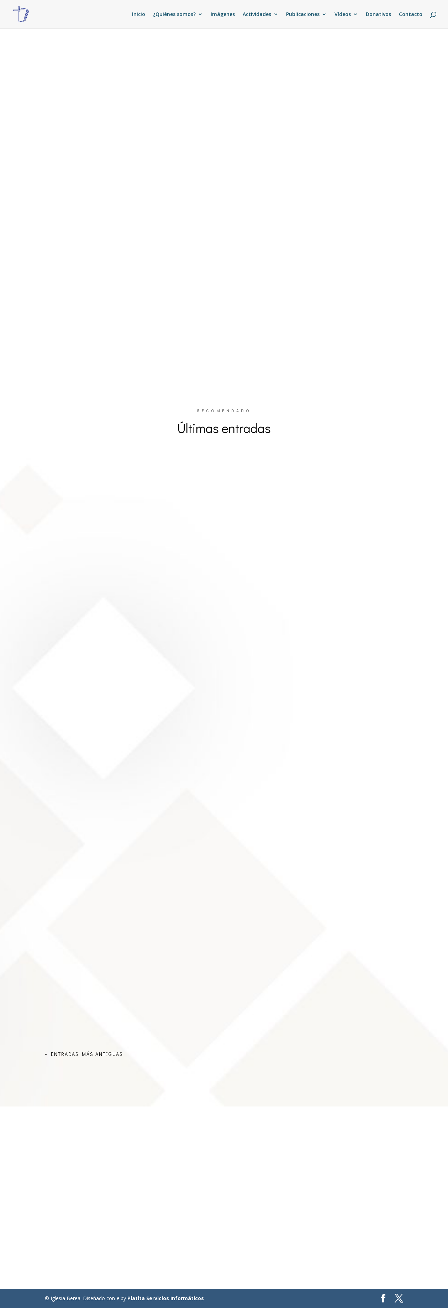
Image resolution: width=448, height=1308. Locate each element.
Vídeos (342, 14)
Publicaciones (303, 14)
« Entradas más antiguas (84, 1054)
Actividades (257, 14)
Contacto (410, 14)
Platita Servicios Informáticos (165, 1298)
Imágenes (223, 14)
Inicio (138, 14)
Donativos (378, 14)
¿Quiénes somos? (174, 14)
